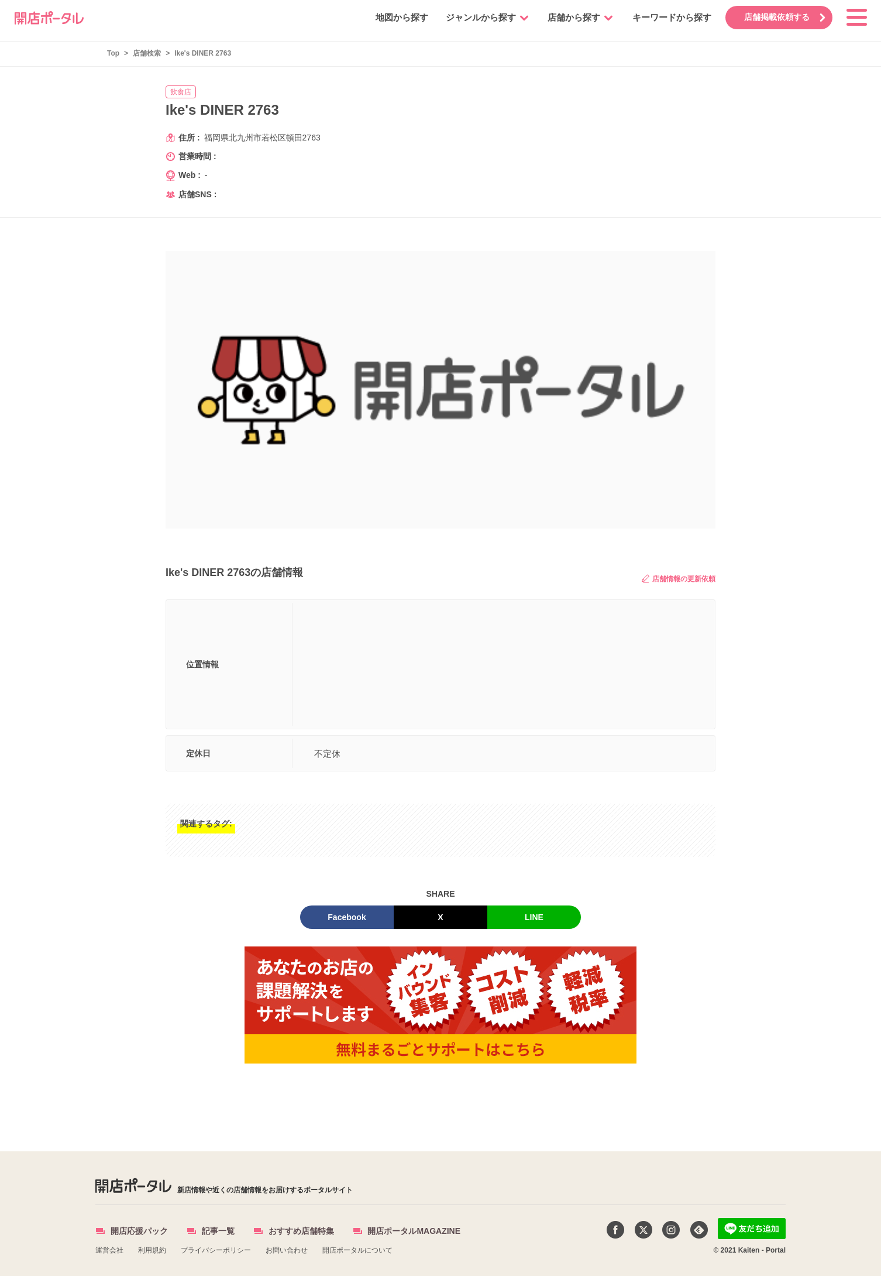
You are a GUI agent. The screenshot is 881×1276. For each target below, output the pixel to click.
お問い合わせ (287, 1250)
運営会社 (109, 1250)
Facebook (347, 917)
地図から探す (399, 17)
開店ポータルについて (357, 1250)
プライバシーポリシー (216, 1250)
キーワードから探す (669, 17)
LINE (534, 917)
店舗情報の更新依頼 (678, 578)
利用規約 (152, 1250)
